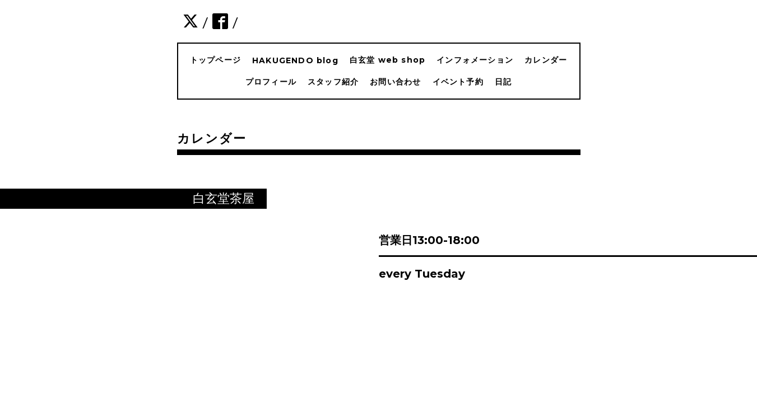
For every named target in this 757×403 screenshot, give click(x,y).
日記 (503, 82)
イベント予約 (458, 82)
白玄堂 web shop (387, 60)
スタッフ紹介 (333, 82)
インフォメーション (474, 60)
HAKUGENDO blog (295, 60)
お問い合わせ (395, 82)
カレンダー (545, 60)
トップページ (215, 60)
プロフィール (270, 82)
